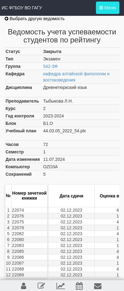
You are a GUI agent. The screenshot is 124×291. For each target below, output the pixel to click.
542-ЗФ (50, 66)
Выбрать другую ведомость (34, 18)
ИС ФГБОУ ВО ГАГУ (22, 7)
